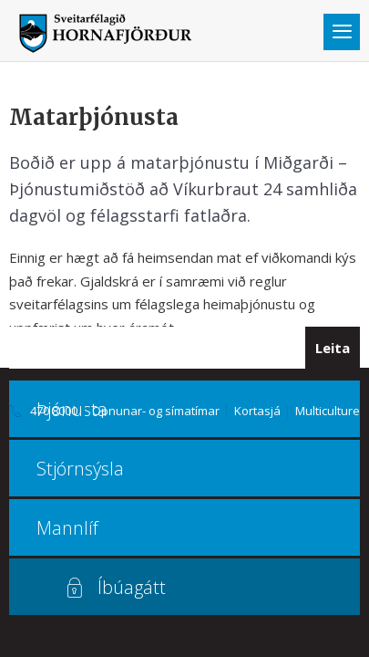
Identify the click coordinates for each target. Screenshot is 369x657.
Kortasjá (257, 410)
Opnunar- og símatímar (156, 410)
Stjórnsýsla (80, 468)
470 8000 (53, 410)
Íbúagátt (131, 587)
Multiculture (327, 410)
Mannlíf (67, 528)
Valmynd (341, 32)
